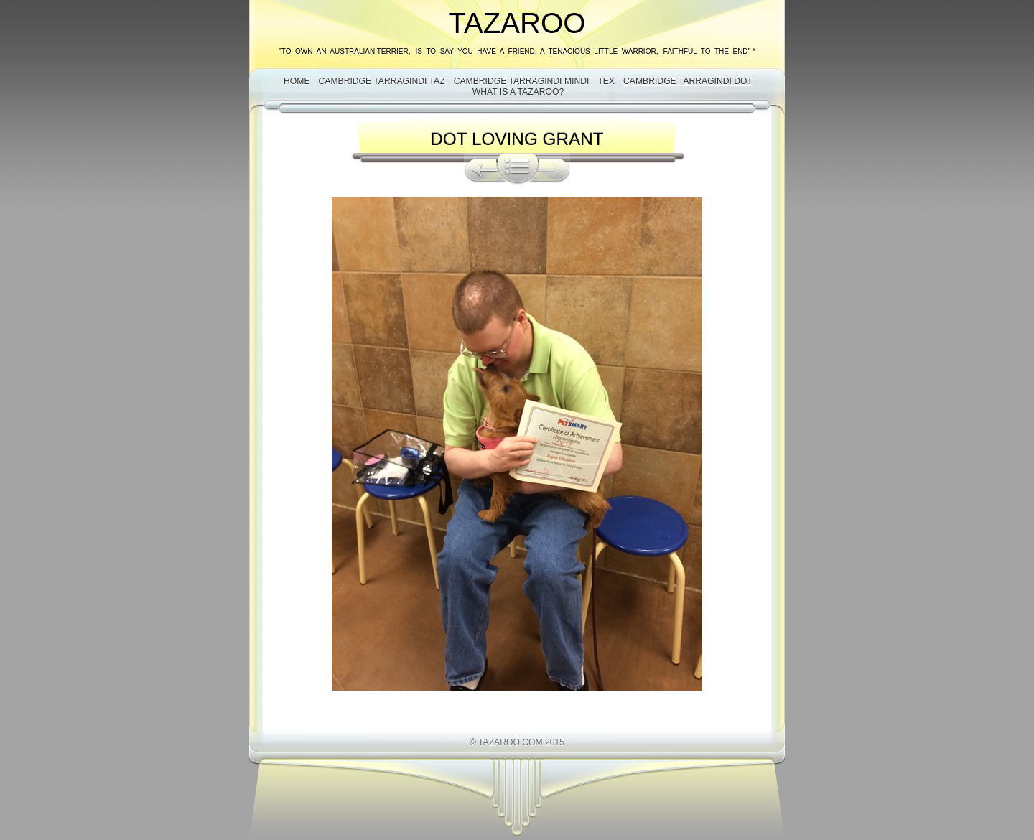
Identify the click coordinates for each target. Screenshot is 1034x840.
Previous (480, 169)
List (518, 169)
